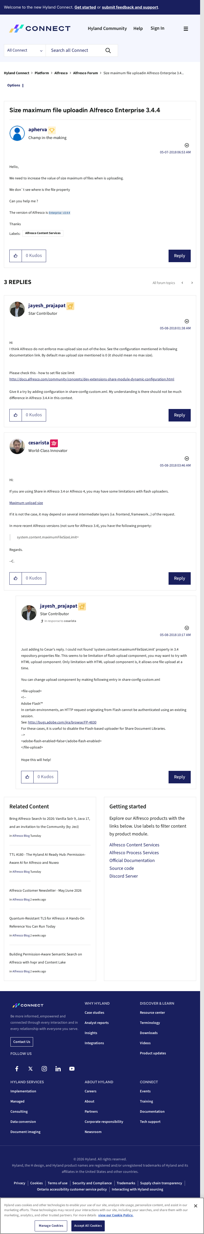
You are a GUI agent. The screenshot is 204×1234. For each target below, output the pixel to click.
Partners (91, 1111)
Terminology (150, 1022)
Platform (42, 73)
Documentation (152, 1111)
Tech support (150, 1121)
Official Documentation (132, 860)
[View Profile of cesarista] (38, 442)
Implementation (23, 1091)
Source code (121, 868)
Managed (17, 1101)
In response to (60, 621)
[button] (16, 256)
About (89, 1101)
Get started (85, 7)
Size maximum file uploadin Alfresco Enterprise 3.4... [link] (143, 73)
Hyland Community (107, 28)
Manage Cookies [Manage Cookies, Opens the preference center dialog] (51, 1225)
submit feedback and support (130, 7)
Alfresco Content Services (42, 233)
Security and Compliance (92, 1183)
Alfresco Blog (21, 836)
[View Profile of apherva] (37, 129)
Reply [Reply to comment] (179, 415)
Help (138, 28)
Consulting (19, 1111)
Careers (90, 1091)
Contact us (21, 1041)
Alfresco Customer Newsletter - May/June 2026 (45, 890)
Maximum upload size (26, 503)
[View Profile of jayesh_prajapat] (47, 305)
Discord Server (123, 876)
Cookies (36, 1183)
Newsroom (93, 1132)
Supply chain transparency (161, 1183)
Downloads (149, 1033)
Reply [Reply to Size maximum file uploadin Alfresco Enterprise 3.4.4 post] (179, 256)
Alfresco (61, 73)
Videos (145, 1043)
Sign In (157, 28)
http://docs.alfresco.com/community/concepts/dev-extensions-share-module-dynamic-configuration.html (91, 379)
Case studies (94, 1012)
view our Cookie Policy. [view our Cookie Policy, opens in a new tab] (115, 1215)
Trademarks (126, 1183)
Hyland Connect (16, 73)
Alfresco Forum (85, 73)
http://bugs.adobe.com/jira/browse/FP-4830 (62, 722)
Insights (91, 1033)
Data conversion (23, 1121)
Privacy (19, 1183)
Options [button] (13, 85)
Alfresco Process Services (134, 852)
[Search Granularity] (25, 50)
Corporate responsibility (104, 1121)
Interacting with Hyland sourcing (137, 1189)
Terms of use (57, 1183)
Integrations (94, 1043)
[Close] (195, 1206)
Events (145, 1091)
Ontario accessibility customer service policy (72, 1189)
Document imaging (25, 1132)
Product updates (153, 1053)
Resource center (152, 1012)
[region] (102, 1216)
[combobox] (82, 50)
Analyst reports (97, 1022)
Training (146, 1101)
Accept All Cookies (88, 1225)
